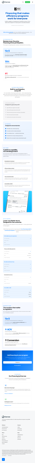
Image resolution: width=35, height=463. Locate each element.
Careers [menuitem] (3, 437)
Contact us (17, 362)
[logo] (6, 417)
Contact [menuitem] (3, 443)
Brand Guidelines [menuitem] (4, 442)
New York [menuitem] (19, 437)
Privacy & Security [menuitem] (5, 440)
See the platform (17, 365)
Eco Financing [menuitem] (4, 430)
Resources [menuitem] (3, 439)
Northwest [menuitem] (19, 439)
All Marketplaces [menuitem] (20, 434)
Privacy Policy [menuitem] (10, 455)
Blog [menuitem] (2, 434)
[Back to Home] (6, 2)
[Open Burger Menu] (33, 2)
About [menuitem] (3, 432)
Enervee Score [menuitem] (4, 428)
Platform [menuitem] (3, 425)
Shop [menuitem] (18, 432)
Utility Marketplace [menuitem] (5, 427)
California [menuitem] (19, 436)
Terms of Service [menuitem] (4, 455)
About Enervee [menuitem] (4, 436)
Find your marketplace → (9, 394)
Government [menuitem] (20, 428)
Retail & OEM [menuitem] (20, 430)
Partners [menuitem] (19, 425)
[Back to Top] (3, 459)
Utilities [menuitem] (19, 427)
